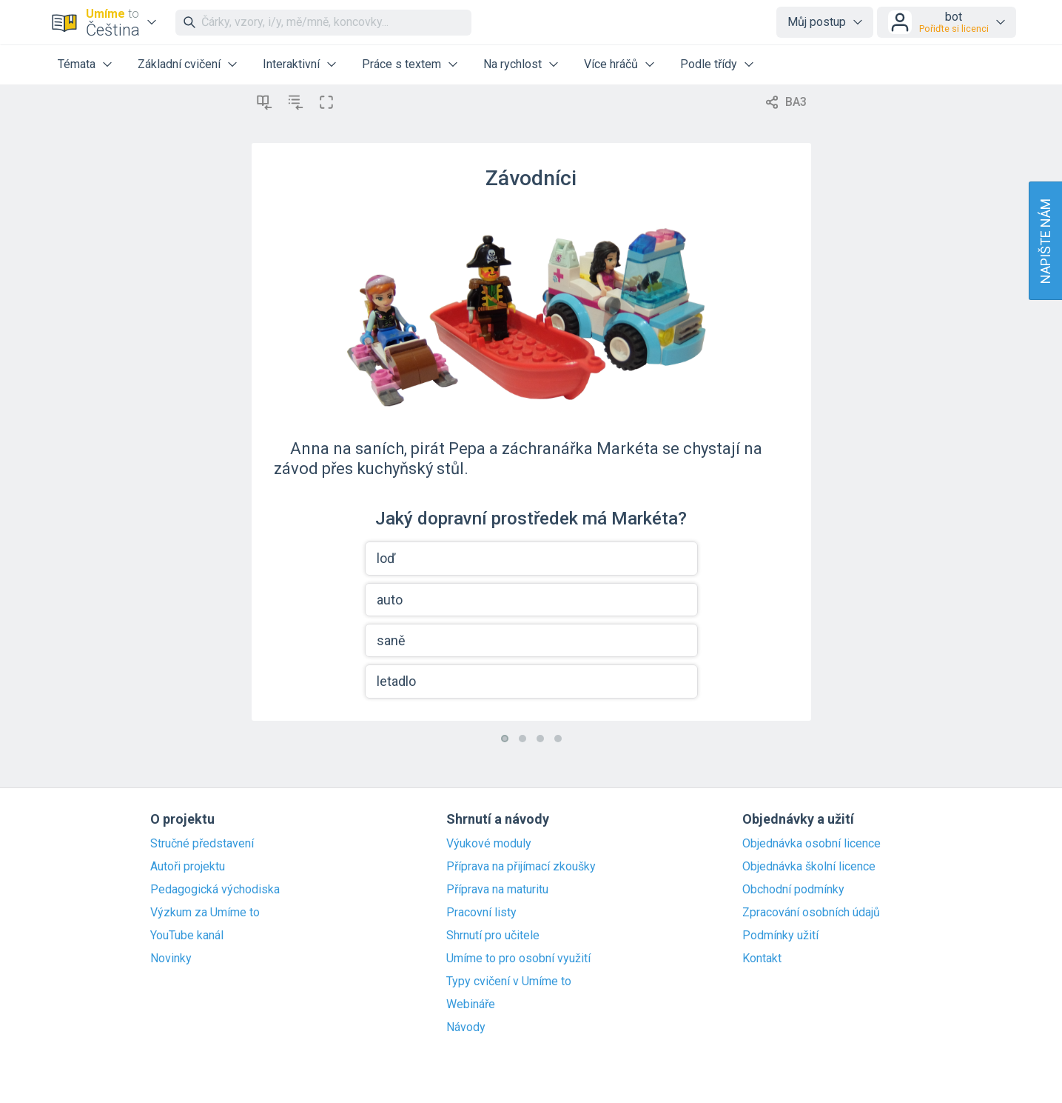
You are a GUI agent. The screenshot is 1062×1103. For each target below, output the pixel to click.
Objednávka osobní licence (811, 843)
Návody (465, 1027)
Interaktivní (291, 64)
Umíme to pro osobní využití (518, 958)
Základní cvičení (179, 64)
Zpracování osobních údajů (811, 912)
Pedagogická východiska (215, 889)
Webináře (470, 1004)
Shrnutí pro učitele (493, 935)
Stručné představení (202, 843)
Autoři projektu (187, 866)
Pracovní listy (481, 912)
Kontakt (762, 958)
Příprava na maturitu (497, 889)
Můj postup (816, 22)
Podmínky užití (780, 935)
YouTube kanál (187, 935)
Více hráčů (611, 64)
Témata (76, 64)
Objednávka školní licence (809, 866)
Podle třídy (708, 64)
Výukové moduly (488, 843)
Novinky (171, 958)
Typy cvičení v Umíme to (508, 981)
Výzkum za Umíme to (205, 912)
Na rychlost (512, 64)
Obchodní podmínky (793, 889)
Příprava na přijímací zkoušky (521, 866)
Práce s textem (401, 64)
